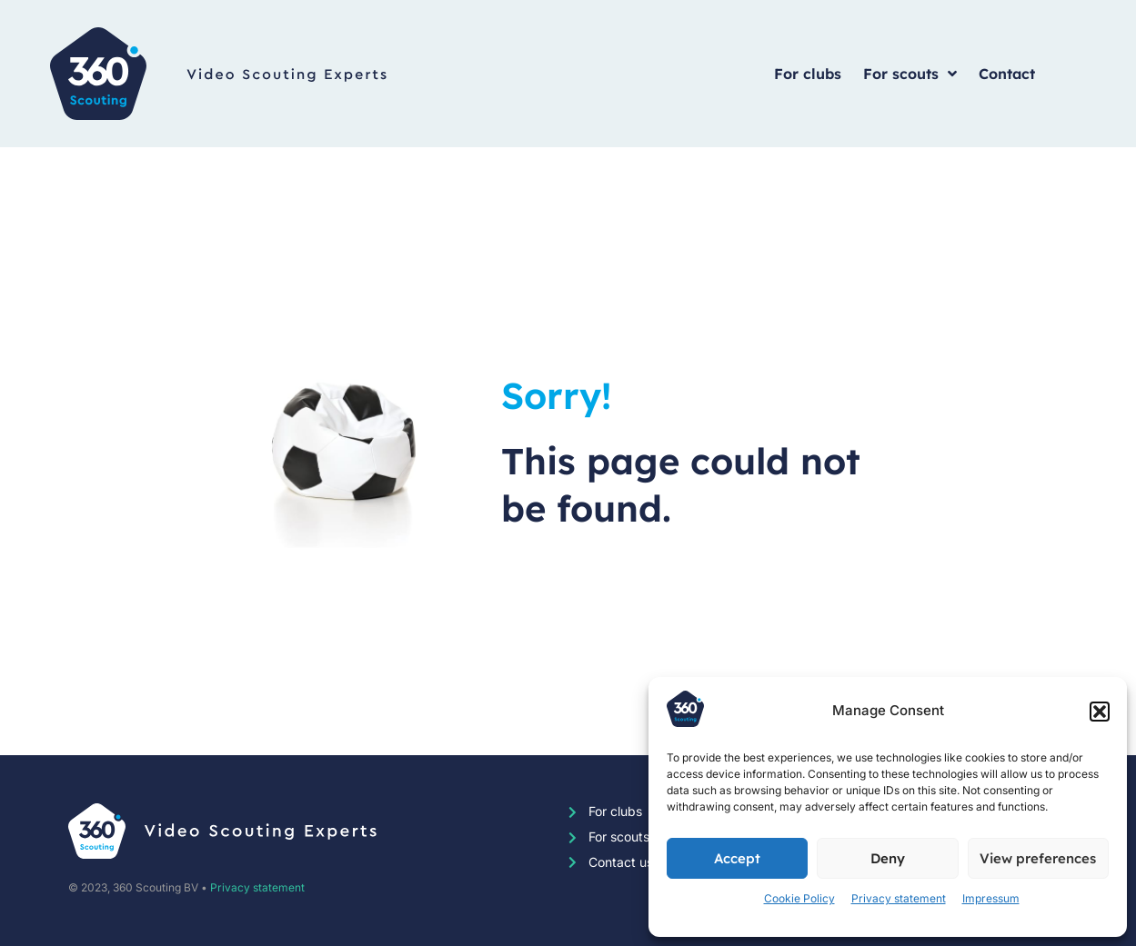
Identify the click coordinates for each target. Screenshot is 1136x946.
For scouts (910, 73)
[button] (1100, 711)
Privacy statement (898, 898)
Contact (1007, 74)
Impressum (991, 898)
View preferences (1038, 858)
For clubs (807, 74)
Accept (737, 858)
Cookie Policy (799, 898)
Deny (887, 858)
